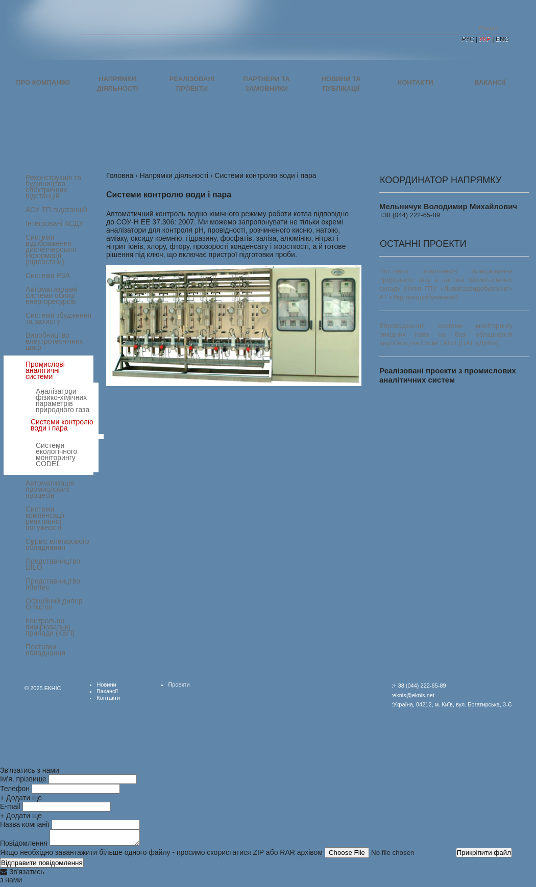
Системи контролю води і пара (62, 425)
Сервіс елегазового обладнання (57, 544)
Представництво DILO (53, 564)
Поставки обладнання (45, 650)
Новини (106, 684)
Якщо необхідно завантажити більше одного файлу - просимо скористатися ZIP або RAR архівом (161, 855)
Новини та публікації (340, 83)
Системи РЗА (48, 275)
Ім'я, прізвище (23, 779)
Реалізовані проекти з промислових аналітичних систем (447, 375)
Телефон (15, 788)
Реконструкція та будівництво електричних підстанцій (53, 186)
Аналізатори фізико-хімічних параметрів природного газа (62, 400)
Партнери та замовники (266, 83)
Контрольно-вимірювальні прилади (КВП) (50, 627)
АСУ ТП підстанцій (56, 210)
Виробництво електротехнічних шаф (54, 341)
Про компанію (43, 82)
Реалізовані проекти (192, 83)
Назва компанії (25, 824)
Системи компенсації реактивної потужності (45, 518)
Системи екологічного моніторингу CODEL (56, 454)
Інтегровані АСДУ (55, 223)
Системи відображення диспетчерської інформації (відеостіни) (51, 249)
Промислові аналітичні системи (45, 370)
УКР (485, 39)
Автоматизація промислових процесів (50, 489)
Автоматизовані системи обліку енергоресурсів (52, 295)
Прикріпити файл (484, 855)
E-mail (10, 806)
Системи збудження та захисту (58, 318)
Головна (119, 175)
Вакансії (489, 82)
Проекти (178, 684)
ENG (502, 39)
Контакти (415, 82)
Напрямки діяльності (117, 83)
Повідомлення (23, 846)
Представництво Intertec (53, 584)
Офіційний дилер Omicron (54, 604)
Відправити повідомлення (42, 866)
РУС (468, 39)
